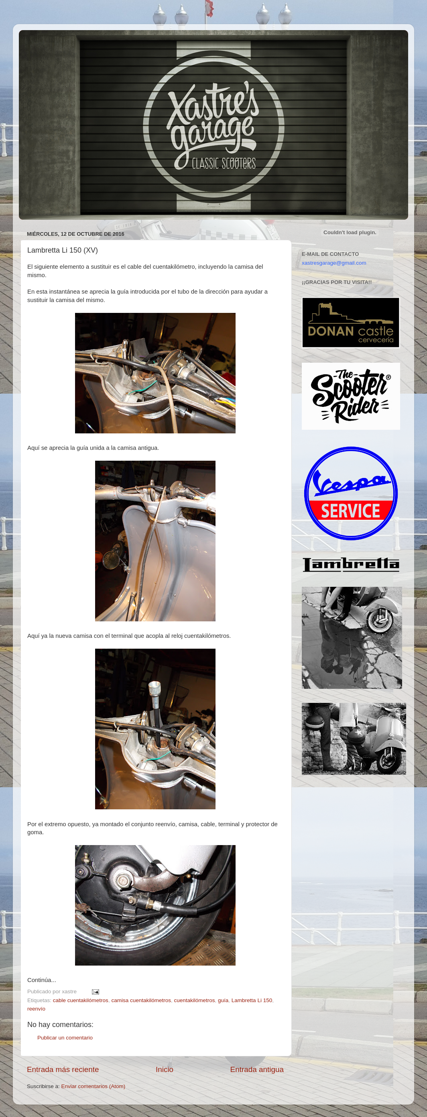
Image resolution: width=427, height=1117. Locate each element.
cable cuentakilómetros (80, 1000)
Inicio (164, 1069)
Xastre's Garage (42, 41)
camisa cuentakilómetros (141, 1000)
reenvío (36, 1009)
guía (223, 1000)
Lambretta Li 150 (252, 1000)
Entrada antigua (257, 1069)
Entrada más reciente (63, 1069)
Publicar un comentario (65, 1038)
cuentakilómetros (194, 1000)
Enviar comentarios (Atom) (93, 1086)
